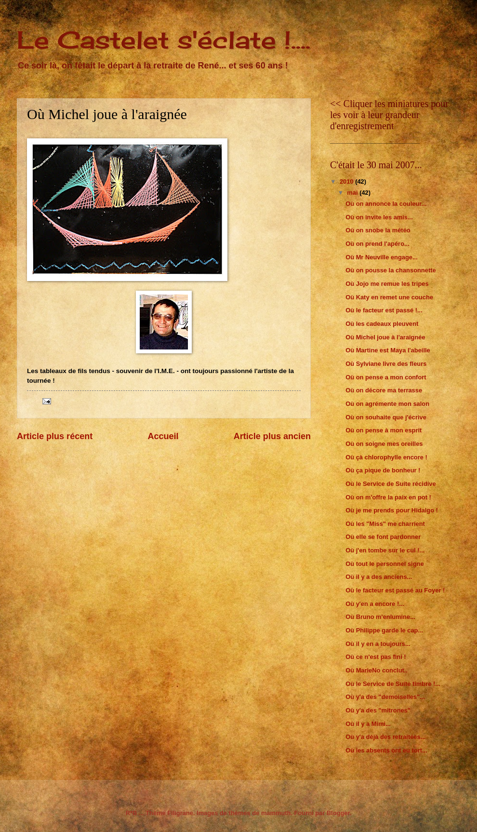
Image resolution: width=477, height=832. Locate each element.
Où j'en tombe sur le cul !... (384, 550)
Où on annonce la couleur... (385, 203)
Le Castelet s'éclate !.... (163, 39)
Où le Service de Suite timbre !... (392, 683)
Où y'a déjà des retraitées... (385, 736)
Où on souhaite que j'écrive (385, 417)
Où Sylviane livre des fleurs (385, 363)
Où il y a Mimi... (368, 723)
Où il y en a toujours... (378, 643)
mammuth (276, 813)
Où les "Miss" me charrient (385, 523)
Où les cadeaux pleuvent (381, 323)
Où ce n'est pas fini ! (375, 656)
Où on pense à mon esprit (383, 430)
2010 (347, 181)
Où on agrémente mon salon (387, 403)
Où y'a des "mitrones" (378, 710)
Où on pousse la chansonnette (390, 270)
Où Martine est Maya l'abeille (387, 350)
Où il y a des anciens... (378, 576)
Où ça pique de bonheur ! (382, 470)
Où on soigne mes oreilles (384, 443)
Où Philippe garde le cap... (384, 630)
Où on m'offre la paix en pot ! (388, 497)
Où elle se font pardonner (383, 536)
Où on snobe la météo (378, 230)
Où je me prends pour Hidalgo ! (391, 510)
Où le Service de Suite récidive (390, 483)
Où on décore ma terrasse (383, 390)
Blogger (338, 813)
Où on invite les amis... (379, 217)
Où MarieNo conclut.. (376, 670)
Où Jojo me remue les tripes (386, 283)
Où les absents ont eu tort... (386, 750)
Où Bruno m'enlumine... (380, 616)
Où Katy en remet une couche (389, 297)
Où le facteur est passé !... (384, 310)
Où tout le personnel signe (384, 563)
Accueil (162, 436)
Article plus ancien (272, 436)
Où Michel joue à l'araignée (385, 337)
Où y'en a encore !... (374, 603)
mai (353, 192)
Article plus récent (55, 436)
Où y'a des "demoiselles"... (385, 696)
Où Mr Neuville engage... (381, 257)
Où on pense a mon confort (385, 377)
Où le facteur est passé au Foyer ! (395, 590)
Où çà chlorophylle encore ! (386, 457)
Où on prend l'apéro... (377, 243)
